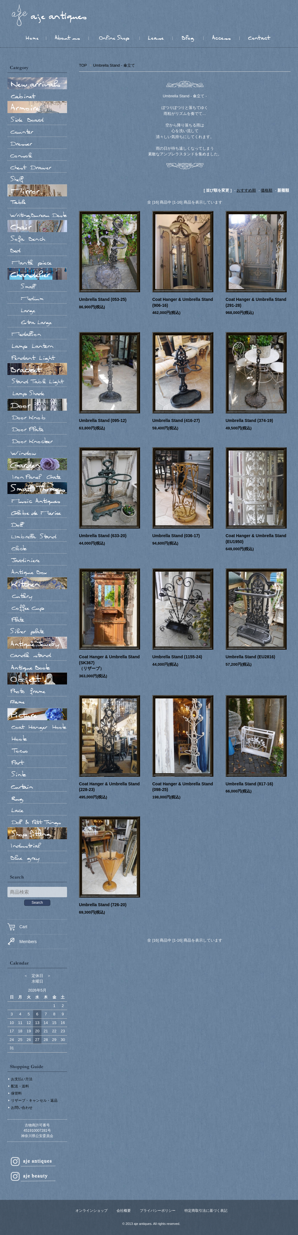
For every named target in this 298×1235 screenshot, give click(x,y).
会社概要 (124, 1210)
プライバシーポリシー (158, 1210)
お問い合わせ (21, 1108)
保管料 (16, 1093)
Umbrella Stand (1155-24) (177, 656)
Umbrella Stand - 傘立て (114, 65)
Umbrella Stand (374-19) (249, 420)
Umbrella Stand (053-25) (103, 299)
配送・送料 (20, 1086)
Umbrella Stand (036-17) (176, 535)
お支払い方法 (21, 1079)
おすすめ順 (246, 190)
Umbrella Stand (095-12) (103, 420)
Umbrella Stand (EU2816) (250, 656)
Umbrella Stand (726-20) (103, 904)
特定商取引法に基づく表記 (205, 1210)
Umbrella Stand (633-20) (103, 535)
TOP (83, 65)
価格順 (266, 190)
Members (22, 941)
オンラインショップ (91, 1210)
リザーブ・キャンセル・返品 (34, 1100)
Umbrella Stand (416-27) (176, 420)
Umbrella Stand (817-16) (249, 783)
